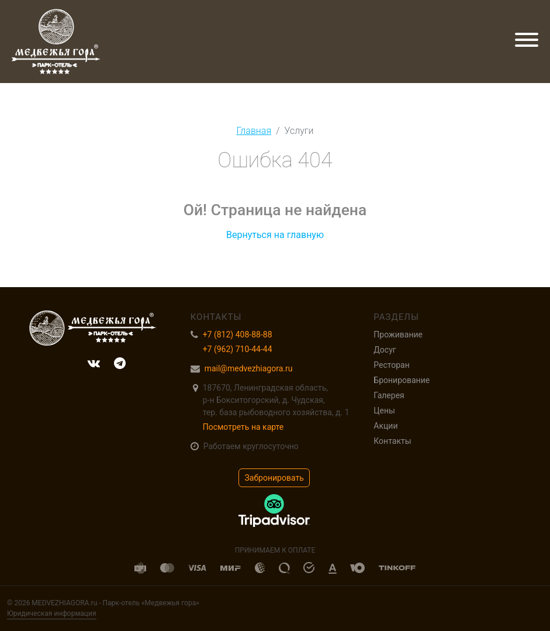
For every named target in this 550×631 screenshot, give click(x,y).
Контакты (392, 441)
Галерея (388, 395)
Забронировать (274, 477)
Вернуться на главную (275, 234)
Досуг (384, 349)
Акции (385, 425)
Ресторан (391, 365)
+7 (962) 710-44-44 (237, 349)
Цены (384, 410)
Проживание (398, 334)
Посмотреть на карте (243, 427)
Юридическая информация (51, 613)
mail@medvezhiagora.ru (249, 368)
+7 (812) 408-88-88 (237, 334)
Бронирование (401, 380)
